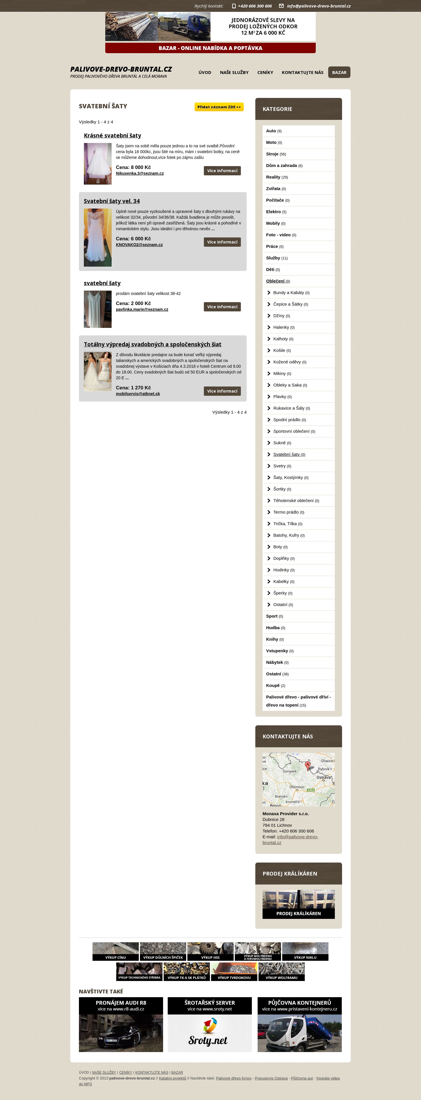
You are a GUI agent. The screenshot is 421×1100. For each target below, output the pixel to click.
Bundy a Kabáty (292, 292)
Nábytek (277, 662)
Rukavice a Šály (292, 408)
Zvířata (276, 188)
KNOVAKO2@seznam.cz (139, 244)
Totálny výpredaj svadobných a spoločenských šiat (152, 344)
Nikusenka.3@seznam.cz (140, 173)
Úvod (205, 72)
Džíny (282, 315)
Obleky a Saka (290, 384)
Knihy (275, 639)
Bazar (339, 72)
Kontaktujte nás (303, 72)
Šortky (282, 488)
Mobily (276, 223)
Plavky (283, 396)
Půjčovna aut (302, 1078)
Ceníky (265, 72)
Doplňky (284, 558)
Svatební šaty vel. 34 (112, 201)
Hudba (275, 627)
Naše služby (234, 72)
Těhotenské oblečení (297, 500)
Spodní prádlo (290, 419)
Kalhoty (283, 338)
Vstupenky (280, 650)
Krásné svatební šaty (112, 135)
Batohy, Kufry (289, 535)
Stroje (276, 153)
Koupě (275, 685)
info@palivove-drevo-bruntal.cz (319, 6)
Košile (282, 350)
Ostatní (283, 604)
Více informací (222, 170)
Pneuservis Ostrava (271, 1078)
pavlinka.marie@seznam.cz (142, 309)
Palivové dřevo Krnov (234, 1078)
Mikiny (282, 373)
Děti (273, 269)
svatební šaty (102, 283)
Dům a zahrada (284, 165)
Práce (275, 246)
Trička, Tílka (288, 523)
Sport (274, 616)
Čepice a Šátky (291, 304)
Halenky (284, 327)
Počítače (278, 200)
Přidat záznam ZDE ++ (219, 106)
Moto (274, 142)
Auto (274, 130)
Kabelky (284, 581)
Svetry (282, 465)
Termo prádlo (289, 512)
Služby (277, 257)
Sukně (282, 442)
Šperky (283, 592)
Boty (281, 546)
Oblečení (278, 280)
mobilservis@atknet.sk (138, 393)
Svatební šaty (289, 454)
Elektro (276, 211)
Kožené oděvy (290, 361)
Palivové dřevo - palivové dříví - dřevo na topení (298, 700)
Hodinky (284, 569)
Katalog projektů (172, 1078)
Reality (277, 176)
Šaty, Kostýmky (291, 477)
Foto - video (281, 234)
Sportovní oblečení (294, 431)
